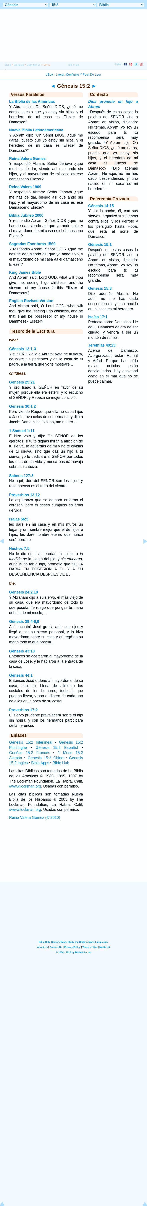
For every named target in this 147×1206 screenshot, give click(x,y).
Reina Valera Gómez (27, 158)
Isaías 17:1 (97, 317)
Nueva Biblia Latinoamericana (36, 130)
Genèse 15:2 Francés (29, 753)
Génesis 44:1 (21, 675)
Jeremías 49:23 (101, 345)
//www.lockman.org (25, 786)
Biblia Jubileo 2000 (26, 215)
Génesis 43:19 (22, 651)
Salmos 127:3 (21, 476)
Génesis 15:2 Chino (45, 758)
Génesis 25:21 (22, 382)
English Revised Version (31, 301)
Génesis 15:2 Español (57, 747)
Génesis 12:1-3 (22, 349)
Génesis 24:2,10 (23, 592)
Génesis (19, 64)
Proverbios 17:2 (23, 710)
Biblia (7, 64)
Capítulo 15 (33, 64)
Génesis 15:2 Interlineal (30, 742)
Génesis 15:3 (100, 288)
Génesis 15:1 (100, 244)
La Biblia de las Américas (32, 101)
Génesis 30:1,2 (22, 406)
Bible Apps (40, 763)
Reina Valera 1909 (25, 187)
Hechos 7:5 (19, 548)
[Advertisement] (73, 855)
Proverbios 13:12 (24, 495)
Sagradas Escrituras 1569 (32, 244)
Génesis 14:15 (101, 206)
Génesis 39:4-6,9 (24, 621)
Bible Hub (61, 763)
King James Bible (25, 272)
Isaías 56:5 (18, 519)
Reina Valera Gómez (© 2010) (34, 817)
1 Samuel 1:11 (21, 431)
